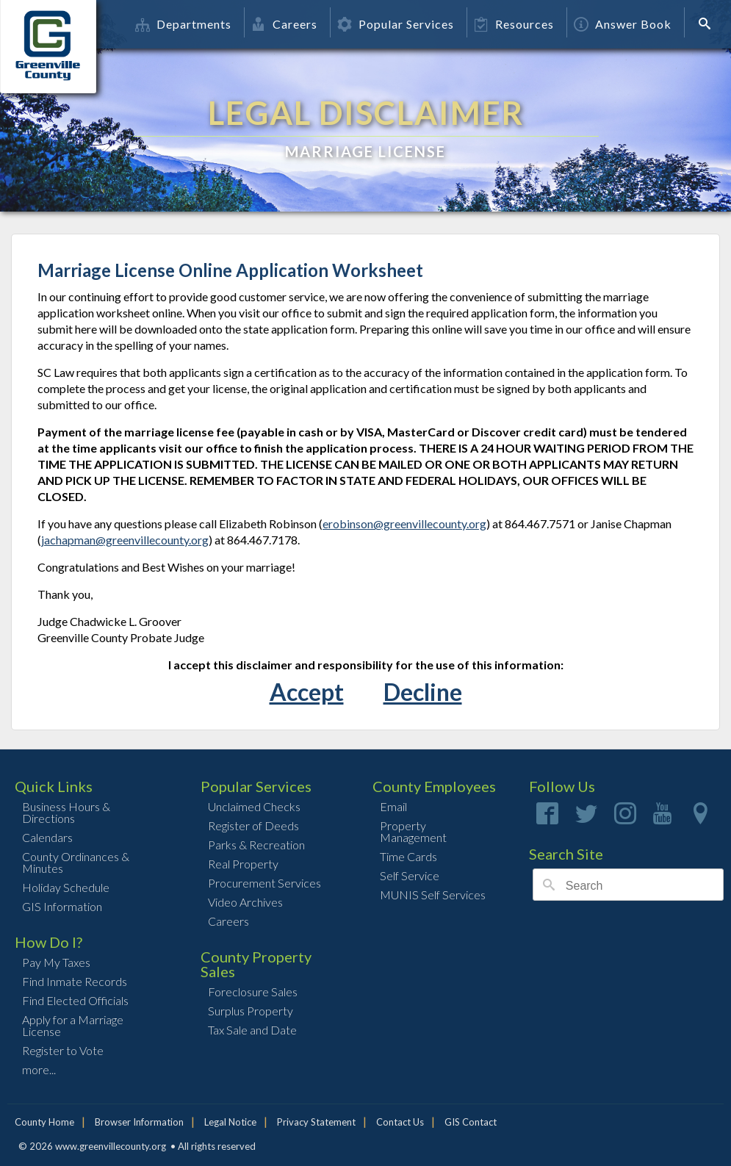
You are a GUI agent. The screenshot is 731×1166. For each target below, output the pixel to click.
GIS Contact (470, 1122)
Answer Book (622, 24)
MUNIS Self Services (433, 895)
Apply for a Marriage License (72, 1025)
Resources (514, 24)
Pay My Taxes (56, 962)
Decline (422, 691)
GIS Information (62, 906)
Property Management (413, 831)
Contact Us (400, 1122)
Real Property (243, 864)
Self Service (409, 875)
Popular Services (395, 24)
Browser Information (139, 1122)
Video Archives (245, 902)
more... (39, 1069)
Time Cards (408, 856)
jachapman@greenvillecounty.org (125, 540)
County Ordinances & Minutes (75, 862)
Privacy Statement (316, 1122)
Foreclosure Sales (253, 991)
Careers (284, 24)
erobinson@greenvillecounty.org (404, 523)
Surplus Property (250, 1011)
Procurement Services (264, 883)
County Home (44, 1122)
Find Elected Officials (75, 1000)
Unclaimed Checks (254, 806)
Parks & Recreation (256, 845)
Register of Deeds (253, 825)
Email (393, 806)
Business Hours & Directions (66, 812)
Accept (307, 691)
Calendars (47, 837)
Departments (183, 24)
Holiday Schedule (65, 887)
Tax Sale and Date (252, 1030)
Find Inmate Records (74, 981)
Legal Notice (230, 1122)
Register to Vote (63, 1050)
